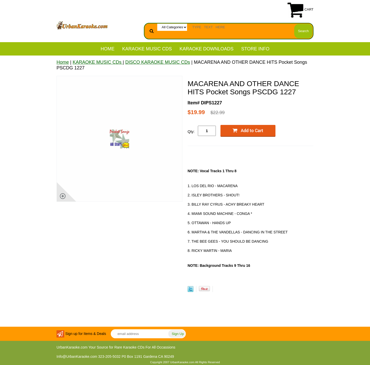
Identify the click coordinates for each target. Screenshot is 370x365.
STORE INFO (255, 48)
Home (108, 48)
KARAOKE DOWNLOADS (207, 48)
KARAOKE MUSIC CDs (147, 48)
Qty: (191, 131)
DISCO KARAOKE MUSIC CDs (157, 62)
